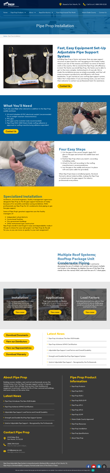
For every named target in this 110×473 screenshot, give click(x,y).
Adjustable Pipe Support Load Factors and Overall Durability (70, 350)
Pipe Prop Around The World (65, 12)
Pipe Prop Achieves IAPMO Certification (63, 344)
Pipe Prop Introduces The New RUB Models (64, 338)
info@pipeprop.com (14, 450)
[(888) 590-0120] (4, 445)
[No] (107, 470)
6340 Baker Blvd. (13, 437)
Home (5, 12)
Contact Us (103, 12)
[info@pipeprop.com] (4, 451)
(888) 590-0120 (13, 443)
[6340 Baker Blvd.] (4, 438)
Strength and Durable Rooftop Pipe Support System (67, 356)
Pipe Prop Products (18, 12)
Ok (93, 470)
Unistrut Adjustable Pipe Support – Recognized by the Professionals (72, 362)
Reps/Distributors (46, 12)
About (32, 12)
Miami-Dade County (89, 12)
